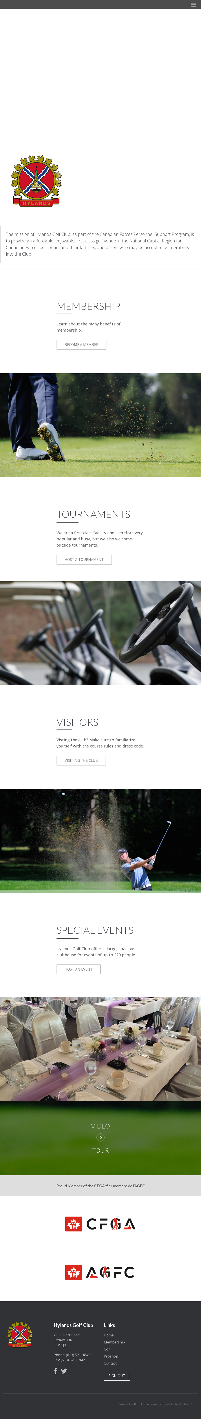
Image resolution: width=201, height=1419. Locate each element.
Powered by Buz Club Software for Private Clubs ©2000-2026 (156, 1404)
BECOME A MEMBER (81, 344)
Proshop (111, 1356)
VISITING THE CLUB (81, 760)
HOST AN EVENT (79, 969)
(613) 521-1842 (78, 1354)
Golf (107, 1349)
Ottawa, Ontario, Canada (176, 1335)
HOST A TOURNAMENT (84, 559)
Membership (114, 1342)
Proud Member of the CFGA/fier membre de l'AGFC (100, 1185)
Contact (110, 1363)
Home (109, 1335)
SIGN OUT (116, 1375)
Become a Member (100, 83)
